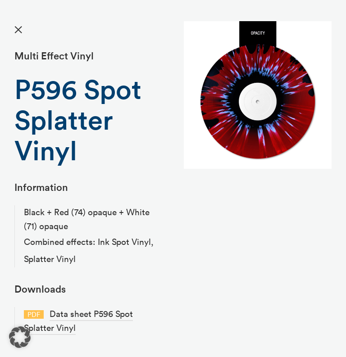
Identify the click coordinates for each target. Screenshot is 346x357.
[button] (20, 337)
